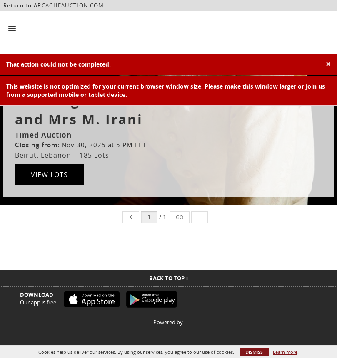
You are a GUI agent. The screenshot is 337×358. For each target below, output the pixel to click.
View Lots (49, 174)
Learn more (285, 352)
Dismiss (254, 352)
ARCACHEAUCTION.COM (69, 5)
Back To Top (168, 278)
